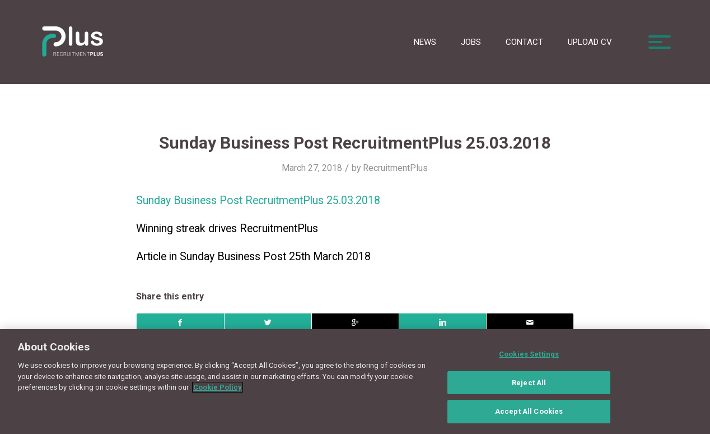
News (425, 42)
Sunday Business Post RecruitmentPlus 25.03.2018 (355, 143)
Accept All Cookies (529, 417)
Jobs (471, 42)
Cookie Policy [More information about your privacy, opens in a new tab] (217, 393)
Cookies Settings (529, 359)
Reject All (529, 388)
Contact (524, 42)
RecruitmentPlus (395, 168)
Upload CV (590, 42)
